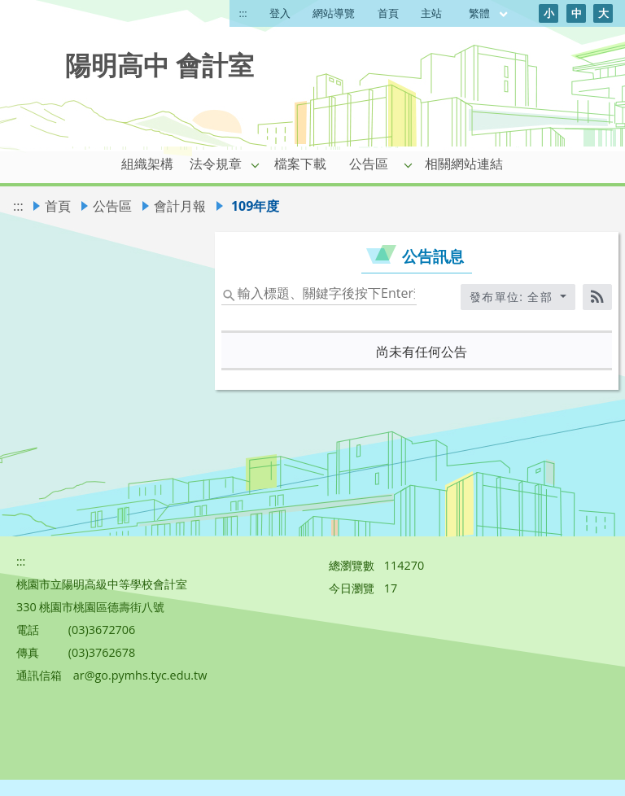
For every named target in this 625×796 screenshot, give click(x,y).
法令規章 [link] (216, 164)
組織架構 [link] (147, 164)
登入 (280, 13)
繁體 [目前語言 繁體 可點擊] (489, 13)
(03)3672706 (102, 629)
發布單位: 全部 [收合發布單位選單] (513, 296)
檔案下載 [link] (300, 164)
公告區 (112, 206)
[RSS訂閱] (597, 297)
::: (243, 13)
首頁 (388, 13)
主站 (431, 13)
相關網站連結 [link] (464, 164)
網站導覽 (333, 13)
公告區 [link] (368, 164)
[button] (255, 164)
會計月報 (180, 206)
